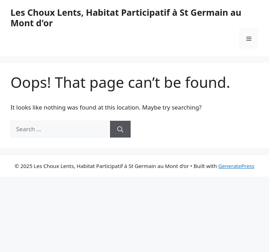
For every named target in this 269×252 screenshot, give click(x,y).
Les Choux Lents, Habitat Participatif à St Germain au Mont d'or (126, 17)
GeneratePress (236, 165)
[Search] (120, 129)
